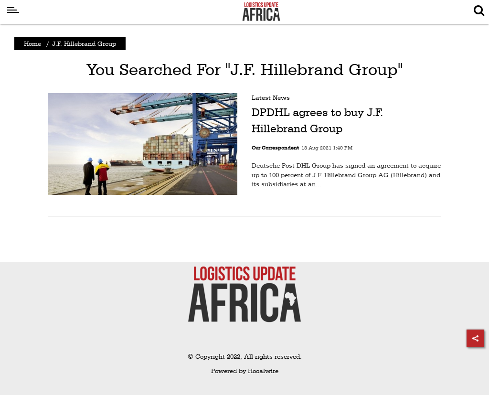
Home (32, 43)
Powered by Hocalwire (244, 370)
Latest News (271, 97)
